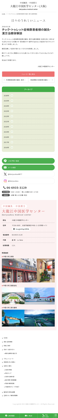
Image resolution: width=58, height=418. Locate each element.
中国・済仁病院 (8, 256)
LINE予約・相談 (11, 160)
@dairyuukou (11, 181)
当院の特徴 (8, 370)
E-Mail (28, 416)
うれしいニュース (8, 359)
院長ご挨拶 (7, 346)
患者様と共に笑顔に (9, 362)
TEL (45, 415)
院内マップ (8, 373)
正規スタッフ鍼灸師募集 (11, 395)
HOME (3, 14)
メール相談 (10, 167)
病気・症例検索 (8, 342)
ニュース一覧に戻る (28, 74)
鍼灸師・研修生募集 (9, 392)
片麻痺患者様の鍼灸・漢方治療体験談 (17, 80)
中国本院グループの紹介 (12, 387)
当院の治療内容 (9, 377)
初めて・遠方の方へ (9, 349)
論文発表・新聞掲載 (10, 380)
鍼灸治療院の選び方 (11, 353)
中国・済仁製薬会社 (10, 285)
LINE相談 (10, 416)
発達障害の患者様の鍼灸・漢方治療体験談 (42, 80)
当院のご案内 (7, 366)
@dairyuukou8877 (13, 174)
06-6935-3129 (17, 187)
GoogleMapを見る (22, 229)
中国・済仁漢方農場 (10, 307)
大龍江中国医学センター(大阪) (28, 6)
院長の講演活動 (9, 383)
